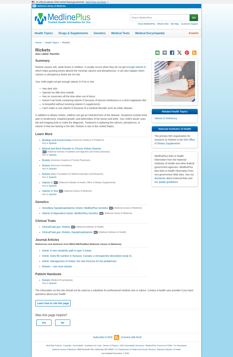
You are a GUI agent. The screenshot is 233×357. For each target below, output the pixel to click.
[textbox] (160, 17)
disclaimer (160, 178)
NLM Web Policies (54, 345)
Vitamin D (47, 182)
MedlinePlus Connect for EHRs (159, 345)
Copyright (67, 345)
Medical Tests (120, 33)
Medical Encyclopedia (150, 33)
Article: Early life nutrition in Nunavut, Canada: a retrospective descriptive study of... (87, 255)
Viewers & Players (110, 345)
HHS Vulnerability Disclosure (132, 345)
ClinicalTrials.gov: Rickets (56, 226)
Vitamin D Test (50, 191)
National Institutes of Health (169, 349)
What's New (163, 24)
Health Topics (44, 33)
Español (193, 33)
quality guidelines (168, 182)
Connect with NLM (131, 337)
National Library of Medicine (51, 6)
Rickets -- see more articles (57, 266)
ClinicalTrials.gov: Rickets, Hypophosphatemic (67, 232)
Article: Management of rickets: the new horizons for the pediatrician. (79, 261)
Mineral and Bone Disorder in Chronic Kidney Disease (71, 148)
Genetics (100, 33)
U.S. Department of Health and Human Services (135, 349)
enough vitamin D (136, 67)
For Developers (180, 345)
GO (194, 17)
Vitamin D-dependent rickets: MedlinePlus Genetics (70, 213)
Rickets (46, 160)
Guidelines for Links (93, 345)
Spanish (52, 143)
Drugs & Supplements (73, 33)
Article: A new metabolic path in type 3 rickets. (67, 250)
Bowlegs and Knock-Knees (56, 140)
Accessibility (78, 345)
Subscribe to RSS (106, 337)
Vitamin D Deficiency (165, 118)
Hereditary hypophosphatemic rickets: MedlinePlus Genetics (75, 208)
